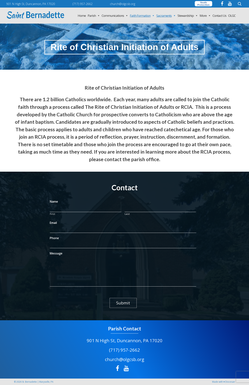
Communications (115, 15)
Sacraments (166, 15)
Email (53, 223)
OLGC (232, 15)
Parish (94, 15)
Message (56, 253)
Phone (54, 238)
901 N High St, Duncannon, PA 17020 (124, 340)
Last (127, 214)
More (205, 15)
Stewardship (188, 15)
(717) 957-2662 (124, 350)
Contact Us (219, 15)
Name (54, 202)
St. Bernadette (29, 381)
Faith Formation (142, 15)
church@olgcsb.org (124, 359)
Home (82, 15)
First (52, 214)
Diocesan (230, 381)
